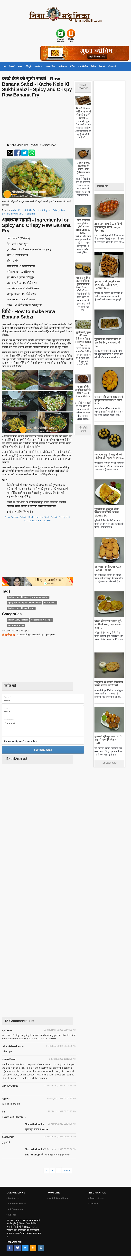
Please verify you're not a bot (20, 741)
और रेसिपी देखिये (83, 429)
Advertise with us (17, 1203)
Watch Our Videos (58, 1198)
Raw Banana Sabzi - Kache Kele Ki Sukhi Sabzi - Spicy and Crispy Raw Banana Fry (37, 518)
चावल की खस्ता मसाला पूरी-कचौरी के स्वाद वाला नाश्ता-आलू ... (108, 624)
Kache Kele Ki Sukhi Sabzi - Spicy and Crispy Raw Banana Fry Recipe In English (34, 211)
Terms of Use (97, 1198)
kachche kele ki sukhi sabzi (21, 608)
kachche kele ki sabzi (18, 597)
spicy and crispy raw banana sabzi (24, 603)
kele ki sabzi (50, 603)
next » (67, 1170)
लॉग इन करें (112, 66)
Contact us (13, 1198)
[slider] (8, 634)
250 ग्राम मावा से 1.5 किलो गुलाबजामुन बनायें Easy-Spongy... (108, 227)
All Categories (15, 1209)
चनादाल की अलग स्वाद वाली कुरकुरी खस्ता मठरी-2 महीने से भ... (108, 400)
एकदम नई (102, 186)
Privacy (94, 1203)
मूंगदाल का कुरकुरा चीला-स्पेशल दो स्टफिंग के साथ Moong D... (106, 512)
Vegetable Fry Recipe (41, 620)
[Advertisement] (37, 121)
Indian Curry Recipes (18, 620)
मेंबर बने (102, 66)
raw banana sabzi (40, 597)
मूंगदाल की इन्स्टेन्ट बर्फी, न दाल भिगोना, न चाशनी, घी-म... (107, 342)
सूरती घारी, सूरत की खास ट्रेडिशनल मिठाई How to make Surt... (83, 338)
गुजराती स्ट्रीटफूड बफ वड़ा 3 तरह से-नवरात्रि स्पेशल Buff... (108, 739)
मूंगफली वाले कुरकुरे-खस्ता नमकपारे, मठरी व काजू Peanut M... (107, 284)
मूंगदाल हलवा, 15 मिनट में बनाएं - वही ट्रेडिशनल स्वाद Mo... (83, 169)
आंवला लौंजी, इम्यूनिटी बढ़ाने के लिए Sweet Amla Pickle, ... (83, 393)
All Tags (12, 1215)
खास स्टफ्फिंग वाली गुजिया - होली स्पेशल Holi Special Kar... (83, 226)
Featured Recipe (16, 625)
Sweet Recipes (83, 87)
